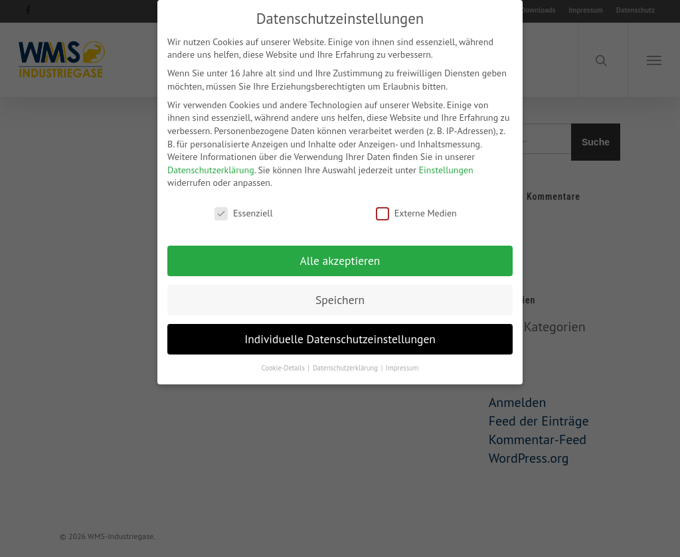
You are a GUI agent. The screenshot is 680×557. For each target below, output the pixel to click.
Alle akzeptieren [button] (340, 254)
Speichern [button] (340, 293)
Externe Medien (416, 207)
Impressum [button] (402, 361)
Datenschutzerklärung (210, 163)
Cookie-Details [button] (284, 361)
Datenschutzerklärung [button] (346, 361)
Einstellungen (446, 163)
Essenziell (243, 207)
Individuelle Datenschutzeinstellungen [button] (340, 333)
